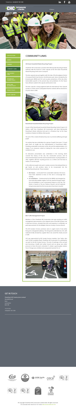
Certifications (11, 55)
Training (9, 64)
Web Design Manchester (49, 404)
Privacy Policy (11, 90)
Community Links (12, 68)
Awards (9, 60)
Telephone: (8, 308)
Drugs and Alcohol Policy (11, 85)
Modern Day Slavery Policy (11, 79)
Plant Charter (11, 94)
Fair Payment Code (10, 74)
